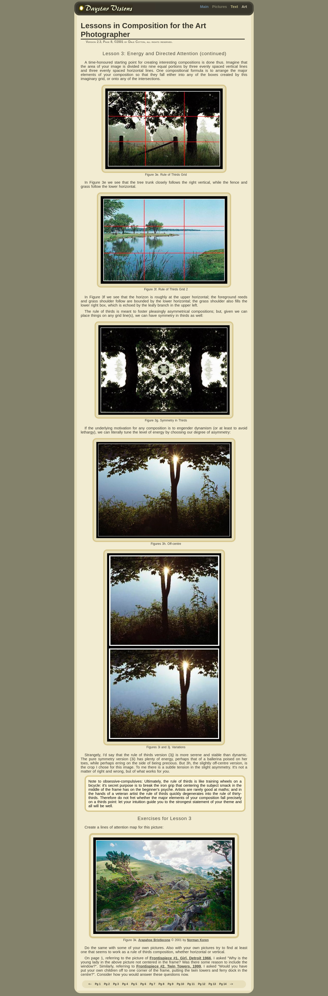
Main (204, 7)
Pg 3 (116, 983)
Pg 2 (107, 983)
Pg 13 (212, 983)
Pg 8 (162, 983)
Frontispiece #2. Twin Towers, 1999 (168, 966)
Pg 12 (201, 983)
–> (231, 983)
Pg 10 (180, 983)
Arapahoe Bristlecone (154, 940)
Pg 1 (98, 983)
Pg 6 (143, 983)
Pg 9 (170, 983)
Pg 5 (134, 983)
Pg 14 (223, 983)
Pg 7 (152, 983)
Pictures (219, 7)
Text (234, 7)
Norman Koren (198, 940)
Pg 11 (190, 983)
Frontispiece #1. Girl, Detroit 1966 (180, 958)
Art (244, 7)
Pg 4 (125, 983)
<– (89, 983)
